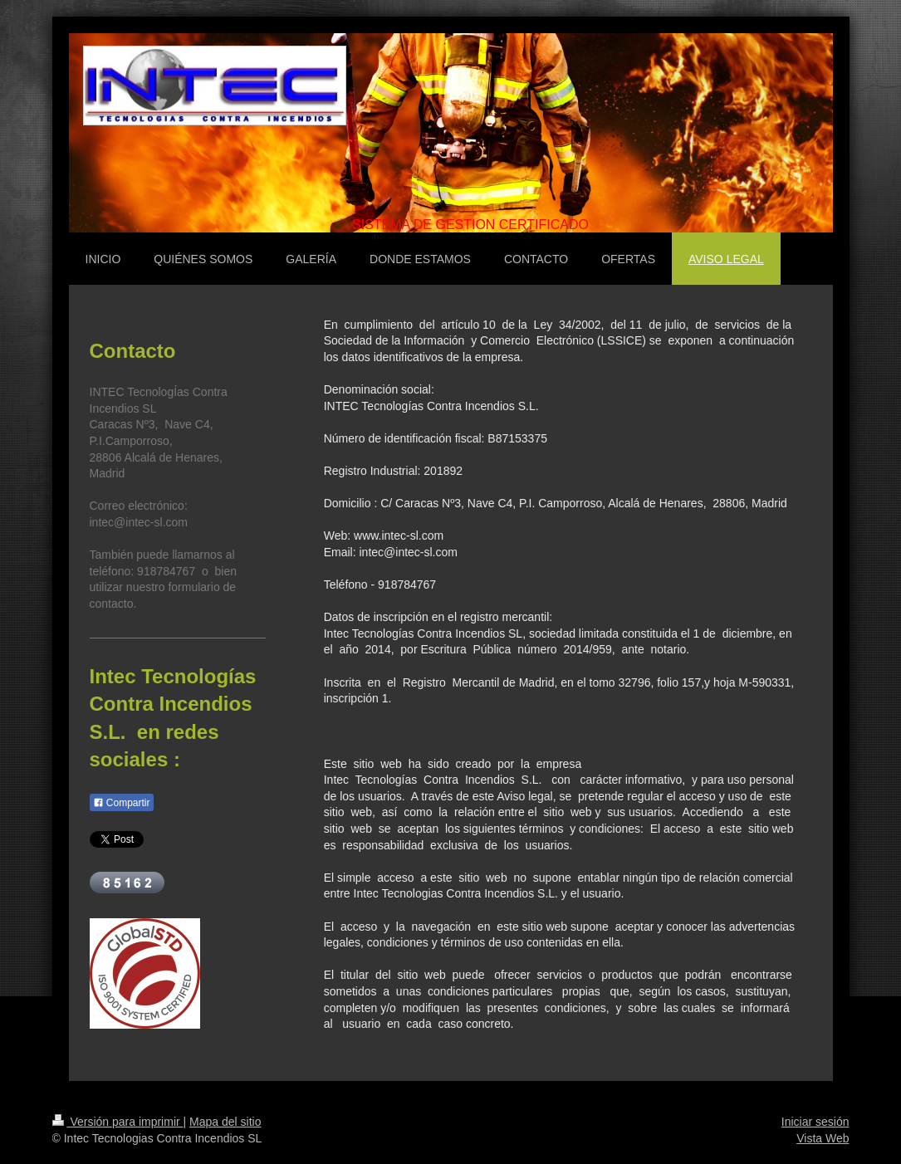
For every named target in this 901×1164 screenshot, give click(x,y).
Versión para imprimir (118, 1121)
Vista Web (822, 1138)
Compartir (121, 803)
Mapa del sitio (225, 1121)
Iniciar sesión (815, 1121)
